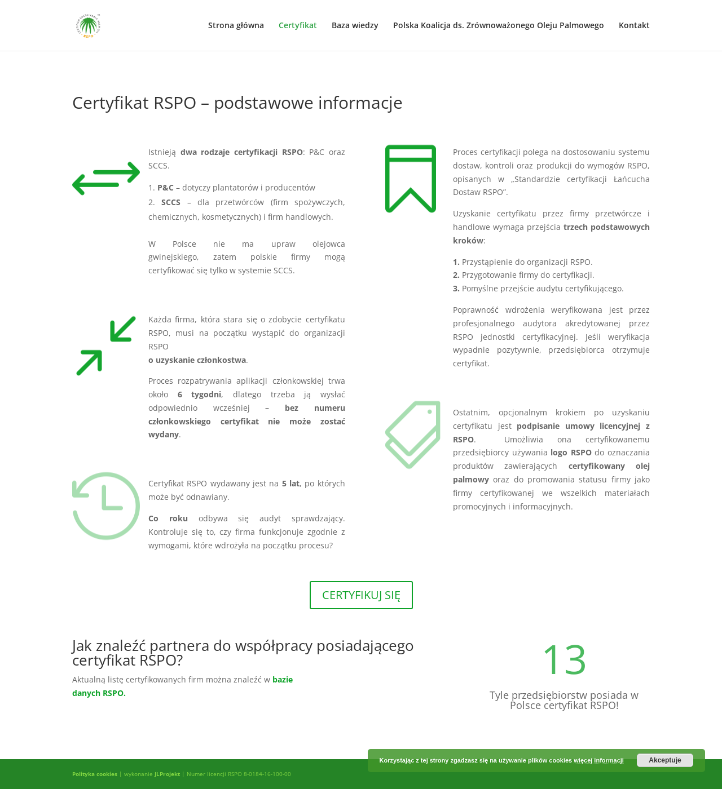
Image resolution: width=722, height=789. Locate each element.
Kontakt (634, 25)
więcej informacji (599, 760)
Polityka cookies (94, 774)
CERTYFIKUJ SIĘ (361, 594)
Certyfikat (298, 25)
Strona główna (236, 25)
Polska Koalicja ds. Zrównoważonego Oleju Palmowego (498, 25)
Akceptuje (665, 760)
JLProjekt (167, 774)
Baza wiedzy (355, 25)
